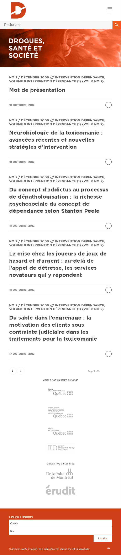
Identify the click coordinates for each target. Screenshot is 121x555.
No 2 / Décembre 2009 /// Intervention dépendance (56, 77)
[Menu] (109, 9)
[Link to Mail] (108, 548)
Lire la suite (108, 105)
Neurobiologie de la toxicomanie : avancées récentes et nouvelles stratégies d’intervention (56, 140)
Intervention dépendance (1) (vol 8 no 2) (65, 81)
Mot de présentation (37, 90)
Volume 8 (17, 81)
